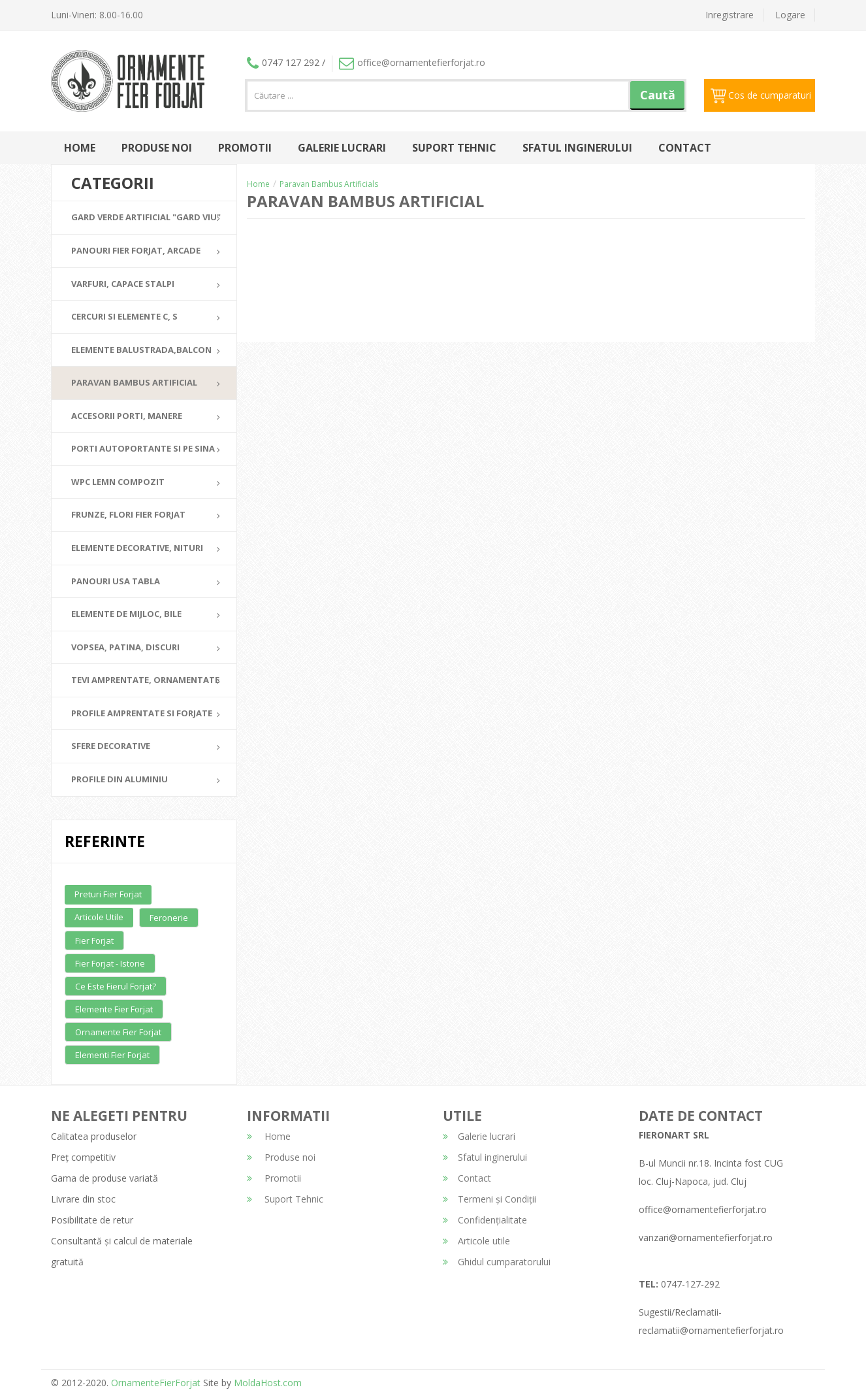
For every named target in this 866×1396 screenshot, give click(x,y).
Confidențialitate (485, 1220)
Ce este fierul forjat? (115, 986)
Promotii (245, 148)
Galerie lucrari (342, 148)
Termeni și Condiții (489, 1199)
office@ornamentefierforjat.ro (412, 62)
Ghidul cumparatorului (497, 1261)
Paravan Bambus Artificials (329, 184)
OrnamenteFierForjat (154, 1382)
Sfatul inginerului (577, 148)
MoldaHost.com (268, 1382)
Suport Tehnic (454, 148)
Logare (790, 14)
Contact (684, 148)
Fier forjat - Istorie (110, 963)
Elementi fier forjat (112, 1055)
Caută (657, 95)
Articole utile (98, 917)
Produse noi (156, 148)
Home (79, 148)
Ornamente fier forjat (118, 1032)
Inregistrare (729, 14)
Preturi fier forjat (108, 894)
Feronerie (169, 917)
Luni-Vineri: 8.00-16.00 (97, 14)
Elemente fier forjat (114, 1009)
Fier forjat (94, 940)
